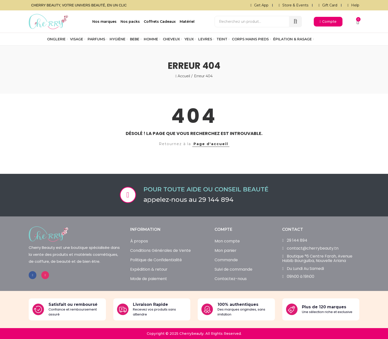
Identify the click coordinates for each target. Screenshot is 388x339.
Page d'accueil (211, 144)
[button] (328, 21)
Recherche (295, 21)
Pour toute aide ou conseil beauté (206, 189)
